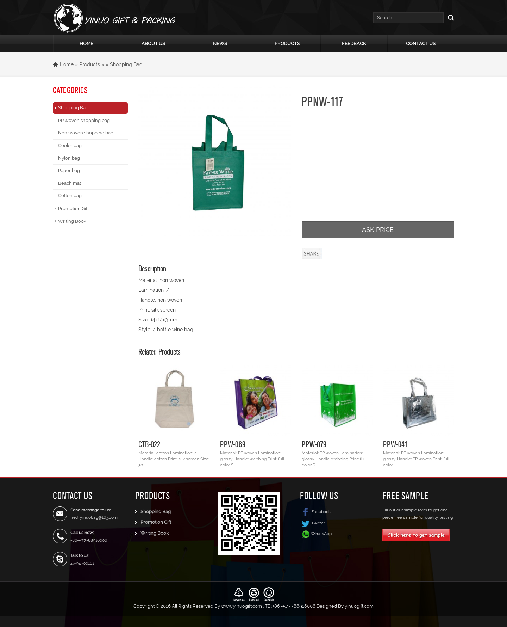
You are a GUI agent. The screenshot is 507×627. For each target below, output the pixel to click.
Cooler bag (70, 145)
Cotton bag (70, 195)
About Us (153, 43)
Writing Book (72, 221)
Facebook (315, 511)
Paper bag (69, 170)
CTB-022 (149, 444)
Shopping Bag (126, 64)
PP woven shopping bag (84, 120)
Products (287, 43)
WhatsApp (321, 533)
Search (449, 17)
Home (86, 43)
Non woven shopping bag (85, 132)
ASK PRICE (378, 229)
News (220, 43)
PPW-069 (232, 444)
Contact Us (421, 43)
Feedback (354, 43)
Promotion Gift (73, 208)
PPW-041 (395, 444)
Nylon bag (69, 158)
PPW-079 (314, 444)
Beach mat (69, 183)
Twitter (312, 523)
